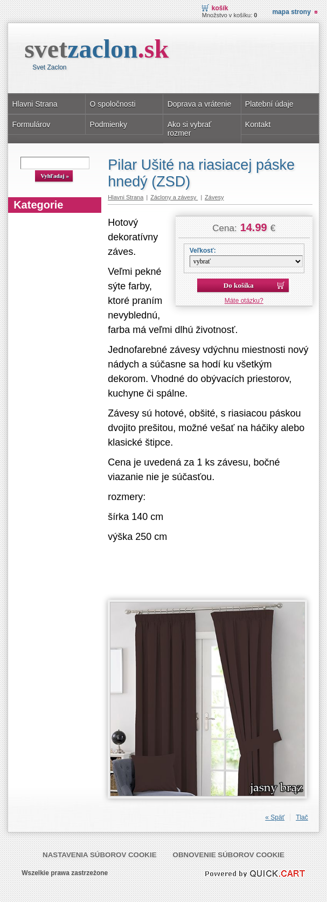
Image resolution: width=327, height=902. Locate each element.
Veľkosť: (203, 250)
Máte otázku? (244, 300)
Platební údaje (269, 104)
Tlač (302, 817)
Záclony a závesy (174, 197)
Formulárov (31, 124)
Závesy (214, 197)
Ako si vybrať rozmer (190, 128)
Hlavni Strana (34, 104)
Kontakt (258, 124)
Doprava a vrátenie (200, 104)
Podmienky (108, 124)
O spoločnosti (113, 104)
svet (96, 48)
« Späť (274, 817)
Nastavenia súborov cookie (100, 855)
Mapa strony (291, 12)
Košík (220, 8)
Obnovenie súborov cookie (228, 855)
